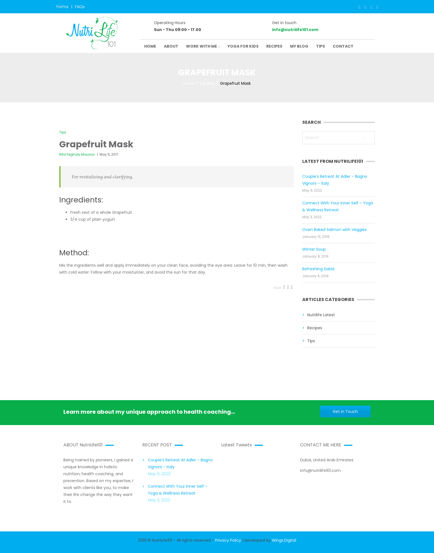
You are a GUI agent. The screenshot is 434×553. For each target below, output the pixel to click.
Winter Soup (314, 249)
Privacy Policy (228, 540)
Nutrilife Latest (321, 315)
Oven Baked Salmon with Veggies (334, 229)
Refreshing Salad (318, 269)
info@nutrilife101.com (295, 29)
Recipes (314, 328)
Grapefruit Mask (96, 144)
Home (189, 83)
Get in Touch (345, 411)
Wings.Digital (284, 540)
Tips (62, 132)
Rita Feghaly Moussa (77, 154)
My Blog (207, 83)
